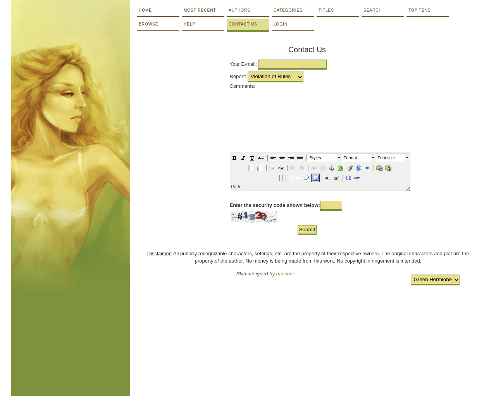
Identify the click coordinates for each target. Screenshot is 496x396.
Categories (288, 10)
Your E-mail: (243, 64)
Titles (326, 10)
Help (189, 24)
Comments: (242, 86)
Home (145, 10)
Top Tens (419, 10)
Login (281, 24)
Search (372, 10)
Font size (386, 157)
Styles (315, 157)
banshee (286, 274)
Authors (239, 10)
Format (350, 157)
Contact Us (243, 24)
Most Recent (200, 10)
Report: (238, 76)
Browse (148, 24)
